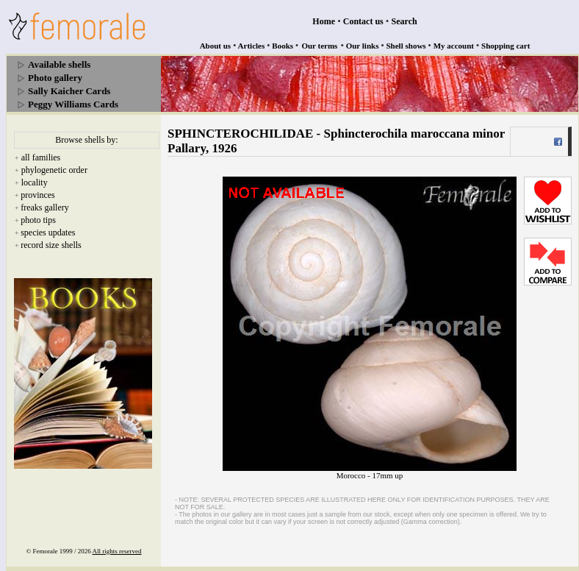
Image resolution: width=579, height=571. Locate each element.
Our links (362, 45)
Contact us (363, 21)
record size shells (51, 245)
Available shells (59, 64)
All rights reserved (117, 551)
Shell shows (406, 45)
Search (404, 21)
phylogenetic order (54, 170)
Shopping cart (505, 45)
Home (323, 21)
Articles (251, 45)
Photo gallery (55, 77)
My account (454, 45)
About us (215, 45)
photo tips (38, 220)
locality (34, 182)
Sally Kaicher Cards (69, 90)
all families (41, 157)
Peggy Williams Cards (73, 104)
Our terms (319, 45)
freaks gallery (45, 207)
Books (282, 45)
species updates (48, 232)
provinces (38, 195)
